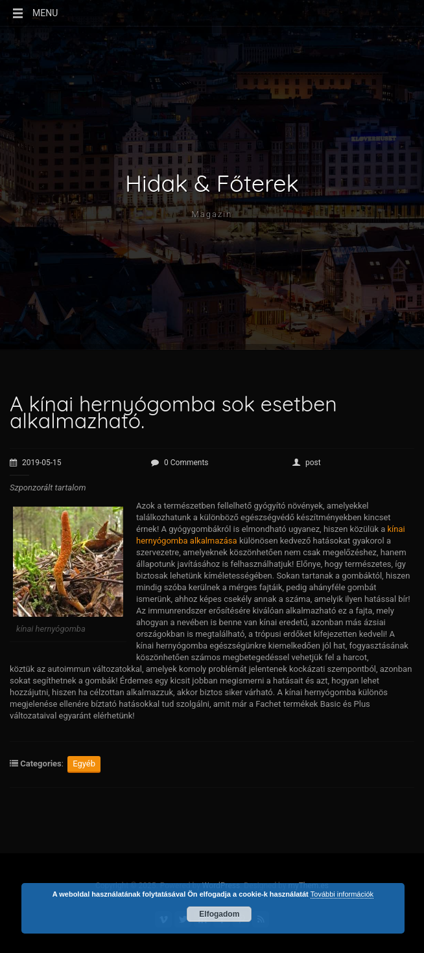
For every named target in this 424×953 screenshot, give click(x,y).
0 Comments (180, 462)
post (306, 462)
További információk (342, 894)
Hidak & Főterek (212, 183)
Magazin (212, 214)
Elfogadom (219, 914)
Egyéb (84, 763)
